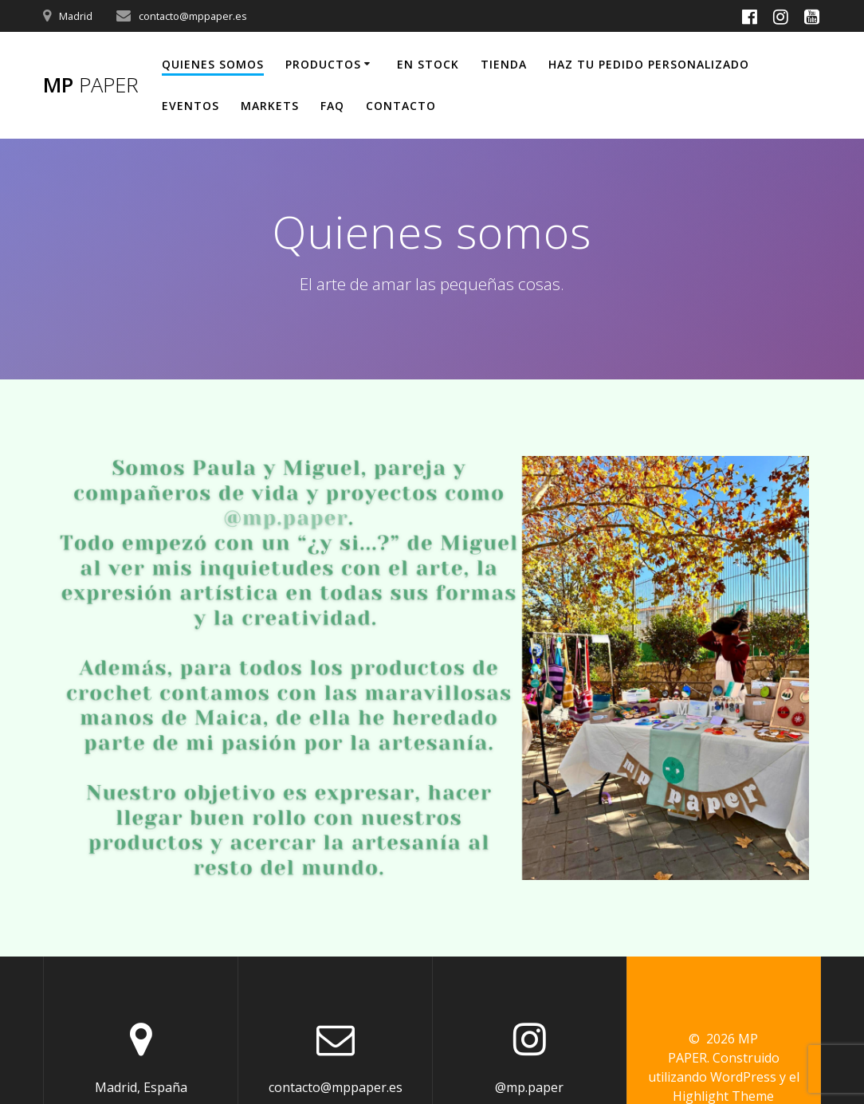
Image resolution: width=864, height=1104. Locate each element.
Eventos (190, 105)
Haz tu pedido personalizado (648, 64)
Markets (270, 105)
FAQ (332, 105)
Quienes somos (213, 64)
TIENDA (504, 64)
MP (91, 85)
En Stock (428, 64)
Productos (323, 64)
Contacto (401, 105)
